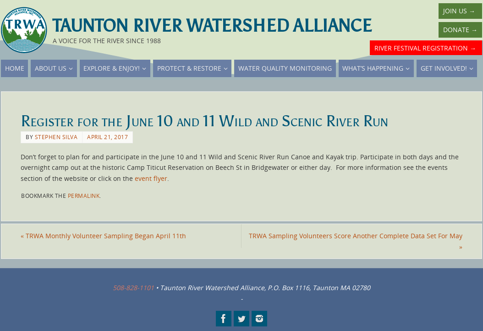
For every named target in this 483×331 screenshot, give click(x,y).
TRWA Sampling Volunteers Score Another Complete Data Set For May (355, 241)
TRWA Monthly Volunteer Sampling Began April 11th (103, 235)
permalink (84, 195)
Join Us (459, 10)
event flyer (151, 178)
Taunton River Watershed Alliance (212, 25)
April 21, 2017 (107, 136)
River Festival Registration (425, 48)
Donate (460, 29)
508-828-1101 (133, 287)
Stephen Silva (56, 136)
